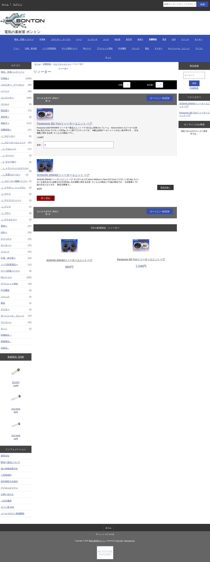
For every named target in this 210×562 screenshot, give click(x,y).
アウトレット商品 (105, 48)
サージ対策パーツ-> (16, 271)
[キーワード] (194, 75)
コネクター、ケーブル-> (16, 85)
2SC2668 (16, 427)
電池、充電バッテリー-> (12, 72)
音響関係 (47, 64)
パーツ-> (16, 91)
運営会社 (5, 456)
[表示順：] (159, 85)
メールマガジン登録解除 (12, 513)
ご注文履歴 (6, 501)
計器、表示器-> (16, 258)
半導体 (42, 39)
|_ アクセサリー (16, 219)
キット (108, 57)
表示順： (151, 85)
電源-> (16, 226)
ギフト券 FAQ (7, 507)
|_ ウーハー (16, 155)
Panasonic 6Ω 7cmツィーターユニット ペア (64, 123)
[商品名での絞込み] (126, 85)
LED (174, 39)
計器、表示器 (31, 48)
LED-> (16, 232)
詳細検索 (194, 88)
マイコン (199, 48)
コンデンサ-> (16, 98)
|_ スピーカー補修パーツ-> (16, 181)
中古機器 (122, 48)
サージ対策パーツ (69, 48)
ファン (16, 48)
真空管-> (16, 117)
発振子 (140, 39)
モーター (198, 39)
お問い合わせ (7, 494)
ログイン (17, 4)
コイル (106, 39)
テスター (158, 48)
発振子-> (16, 123)
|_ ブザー (16, 213)
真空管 (129, 39)
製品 (147, 48)
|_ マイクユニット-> (16, 200)
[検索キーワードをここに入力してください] (179, 4)
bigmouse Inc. (129, 541)
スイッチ (185, 39)
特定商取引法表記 (9, 481)
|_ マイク (16, 194)
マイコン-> (16, 322)
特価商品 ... (6, 335)
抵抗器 (117, 39)
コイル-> (16, 104)
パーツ (79, 39)
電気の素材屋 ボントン (97, 541)
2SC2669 (16, 401)
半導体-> (16, 78)
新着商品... (6, 341)
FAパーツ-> (16, 277)
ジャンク (136, 48)
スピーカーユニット (62, 64)
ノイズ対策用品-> (16, 264)
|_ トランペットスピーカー (16, 169)
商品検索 (194, 65)
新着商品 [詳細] (16, 357)
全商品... (5, 348)
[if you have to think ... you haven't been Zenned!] (105, 558)
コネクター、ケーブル (60, 39)
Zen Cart (119, 541)
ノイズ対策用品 (49, 48)
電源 (164, 39)
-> (16, 130)
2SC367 (16, 374)
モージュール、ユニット (179, 48)
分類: (120, 85)
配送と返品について (10, 462)
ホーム (5, 4)
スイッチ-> (16, 239)
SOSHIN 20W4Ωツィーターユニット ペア (63, 175)
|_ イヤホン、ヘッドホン (16, 187)
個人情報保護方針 (9, 468)
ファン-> (16, 251)
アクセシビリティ (9, 488)
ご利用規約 (6, 475)
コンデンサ (92, 39)
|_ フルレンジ (16, 149)
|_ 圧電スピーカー (14, 174)
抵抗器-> (16, 110)
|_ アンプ (16, 206)
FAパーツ (87, 48)
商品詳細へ (165, 187)
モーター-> (16, 245)
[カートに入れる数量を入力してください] (78, 144)
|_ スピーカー (16, 136)
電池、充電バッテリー (24, 39)
